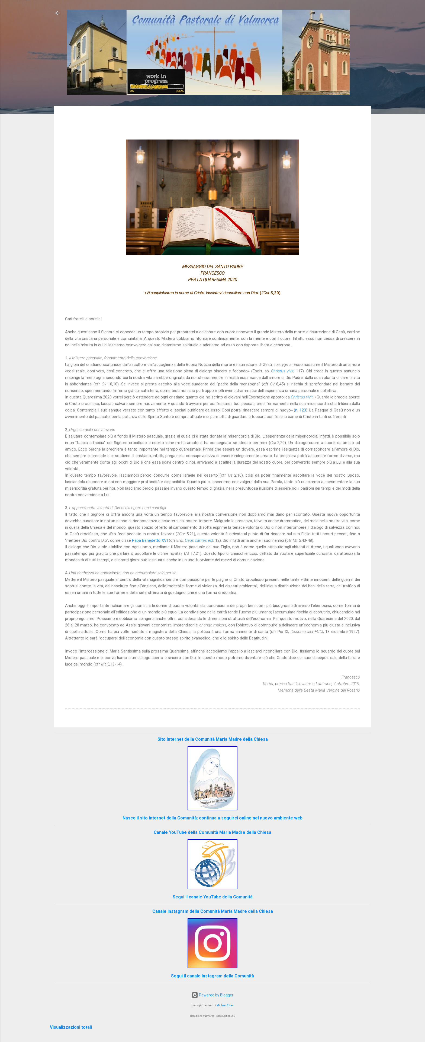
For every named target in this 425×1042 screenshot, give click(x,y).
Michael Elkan (225, 1005)
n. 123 (300, 410)
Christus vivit (282, 371)
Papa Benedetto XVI (150, 540)
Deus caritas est (199, 540)
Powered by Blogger (212, 995)
